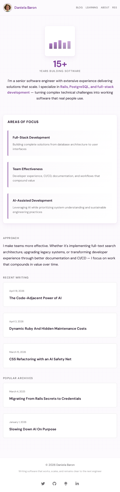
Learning (92, 7)
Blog (79, 7)
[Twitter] (43, 483)
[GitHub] (54, 483)
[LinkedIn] (77, 483)
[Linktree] (66, 483)
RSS (114, 7)
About (105, 7)
